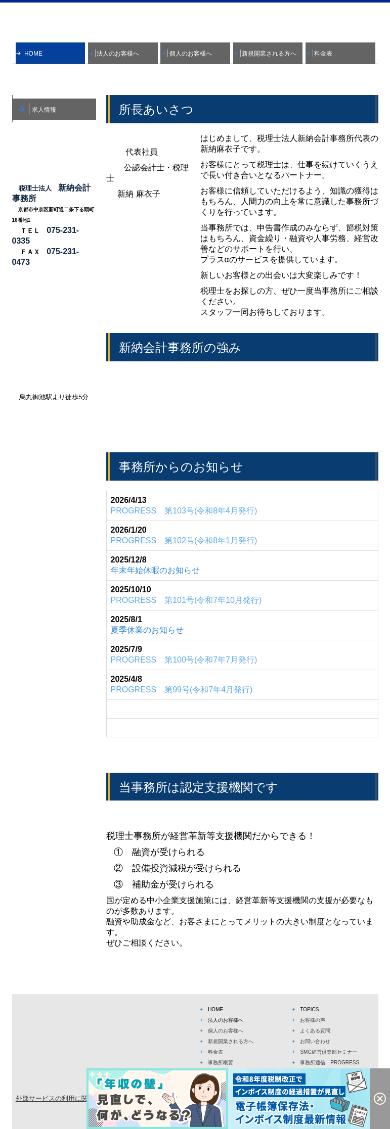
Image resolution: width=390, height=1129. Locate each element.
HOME (33, 53)
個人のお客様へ (190, 53)
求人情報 (44, 109)
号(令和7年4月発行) (182, 689)
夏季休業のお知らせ (147, 630)
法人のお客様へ (118, 53)
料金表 (323, 53)
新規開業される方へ (269, 53)
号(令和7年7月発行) (184, 659)
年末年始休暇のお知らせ (155, 570)
